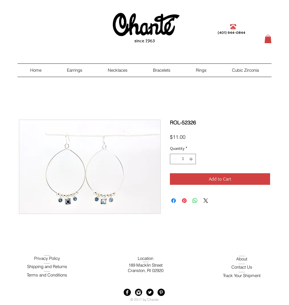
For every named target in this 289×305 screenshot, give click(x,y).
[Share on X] (205, 200)
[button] (268, 39)
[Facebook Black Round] (127, 292)
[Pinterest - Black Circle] (161, 292)
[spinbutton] (183, 159)
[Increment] (191, 159)
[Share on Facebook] (173, 200)
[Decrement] (174, 159)
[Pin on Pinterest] (184, 200)
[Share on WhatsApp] (195, 200)
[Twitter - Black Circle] (150, 292)
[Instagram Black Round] (138, 292)
